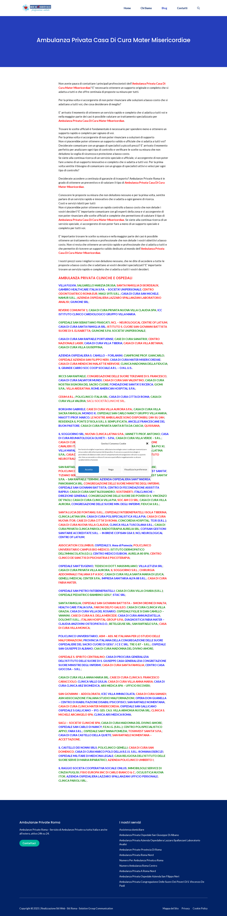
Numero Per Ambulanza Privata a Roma (141, 860)
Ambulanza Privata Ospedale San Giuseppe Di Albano (149, 835)
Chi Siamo (146, 8)
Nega (111, 469)
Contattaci (29, 843)
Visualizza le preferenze (135, 469)
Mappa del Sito (171, 908)
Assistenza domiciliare (132, 829)
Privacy (186, 908)
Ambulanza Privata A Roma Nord (137, 871)
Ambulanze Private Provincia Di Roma (140, 849)
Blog (164, 8)
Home (127, 8)
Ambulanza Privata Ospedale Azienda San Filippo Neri (149, 876)
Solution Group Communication (96, 908)
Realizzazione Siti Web (53, 908)
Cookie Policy (200, 908)
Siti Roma (72, 908)
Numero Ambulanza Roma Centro (138, 865)
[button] (147, 443)
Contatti (182, 8)
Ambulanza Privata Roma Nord (136, 854)
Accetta (89, 469)
